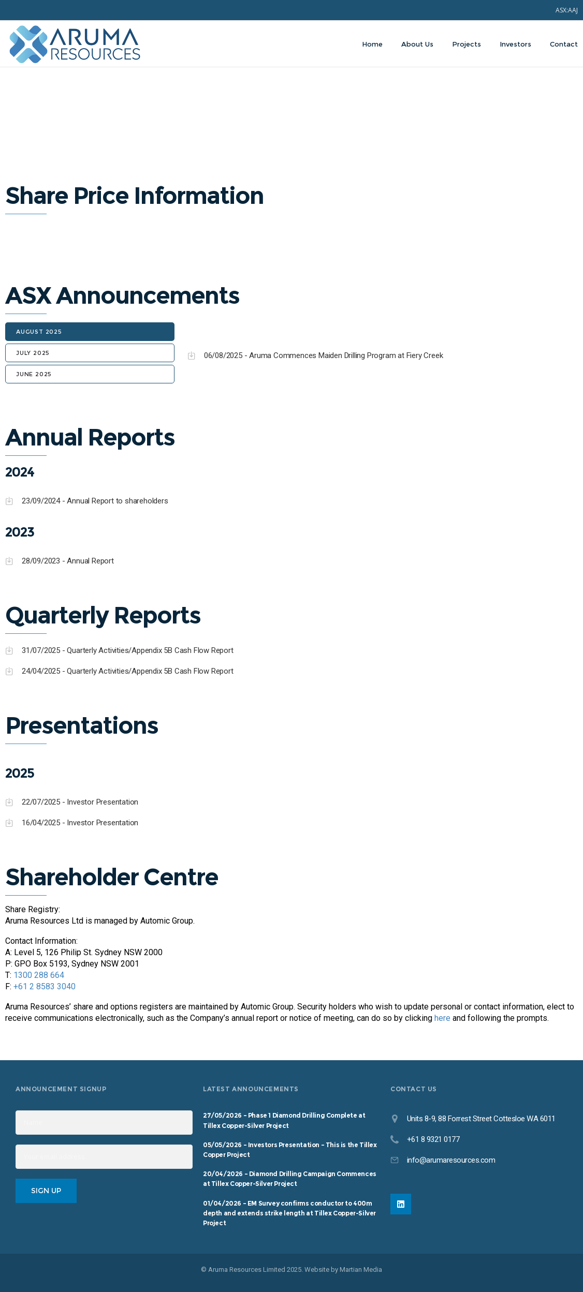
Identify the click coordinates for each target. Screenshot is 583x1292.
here (442, 1018)
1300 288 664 (38, 975)
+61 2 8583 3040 (44, 986)
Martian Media (361, 1269)
